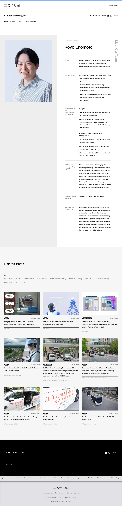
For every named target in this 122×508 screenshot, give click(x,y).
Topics (104, 15)
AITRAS (97, 15)
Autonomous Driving (75, 279)
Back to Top (9, 464)
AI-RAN (18, 279)
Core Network (42, 279)
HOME (92, 15)
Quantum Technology (102, 279)
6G (5, 279)
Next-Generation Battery (58, 279)
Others (23, 282)
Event (16, 282)
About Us (113, 5)
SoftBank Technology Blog (16, 16)
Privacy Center (60, 493)
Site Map (76, 493)
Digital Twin (8, 282)
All (5, 275)
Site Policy (69, 493)
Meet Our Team (17, 21)
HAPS (11, 279)
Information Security (48, 493)
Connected (88, 279)
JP (114, 16)
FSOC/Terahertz (29, 279)
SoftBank (12, 5)
